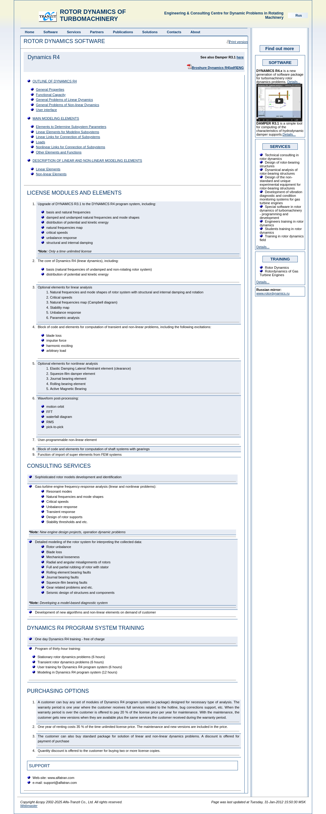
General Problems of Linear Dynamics (64, 99)
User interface (46, 110)
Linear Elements (48, 169)
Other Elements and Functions (59, 152)
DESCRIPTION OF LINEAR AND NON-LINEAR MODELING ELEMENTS (87, 160)
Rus (299, 15)
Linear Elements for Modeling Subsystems (67, 132)
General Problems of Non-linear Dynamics (67, 105)
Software (51, 32)
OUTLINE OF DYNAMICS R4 (55, 81)
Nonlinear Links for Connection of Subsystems (70, 147)
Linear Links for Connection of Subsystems (68, 137)
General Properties (50, 89)
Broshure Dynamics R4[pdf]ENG (218, 67)
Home (29, 32)
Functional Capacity (51, 95)
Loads (40, 142)
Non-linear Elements (51, 174)
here (240, 57)
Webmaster (28, 806)
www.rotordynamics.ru (272, 293)
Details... (294, 82)
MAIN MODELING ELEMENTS (56, 118)
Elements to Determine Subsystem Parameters (71, 127)
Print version (238, 42)
